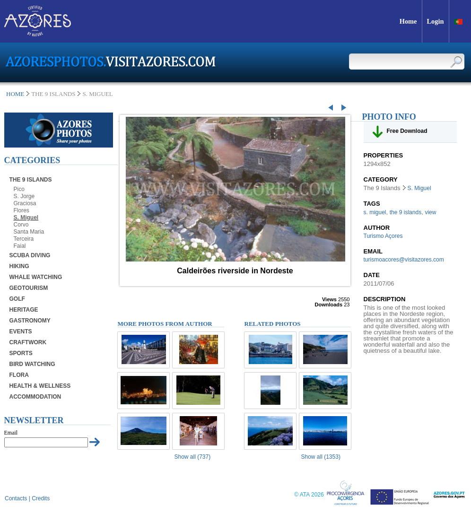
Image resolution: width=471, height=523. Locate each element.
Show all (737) (192, 456)
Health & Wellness (40, 386)
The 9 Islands (30, 179)
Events (20, 331)
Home (15, 93)
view (430, 212)
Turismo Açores (383, 236)
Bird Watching (32, 364)
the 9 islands (405, 212)
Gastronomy (30, 320)
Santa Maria (29, 232)
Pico (19, 189)
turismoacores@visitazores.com (404, 259)
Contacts (16, 498)
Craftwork (28, 342)
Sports (21, 353)
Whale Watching (35, 277)
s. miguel (375, 212)
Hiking (19, 266)
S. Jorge (24, 196)
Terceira (24, 239)
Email (11, 433)
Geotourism (28, 288)
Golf (17, 299)
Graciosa (25, 203)
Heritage (23, 309)
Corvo (21, 224)
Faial (20, 246)
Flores (21, 210)
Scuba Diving (30, 255)
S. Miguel (26, 217)
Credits (41, 498)
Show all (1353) (320, 456)
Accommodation (35, 396)
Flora (19, 375)
